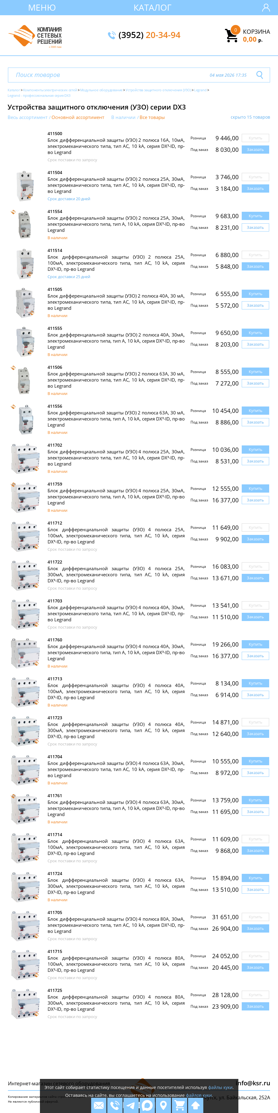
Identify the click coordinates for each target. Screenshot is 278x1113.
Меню (42, 7)
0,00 (253, 39)
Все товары (152, 117)
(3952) (149, 35)
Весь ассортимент (28, 117)
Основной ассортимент (78, 117)
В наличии (123, 117)
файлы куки (220, 1087)
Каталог (153, 7)
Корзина (256, 32)
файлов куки (199, 1095)
